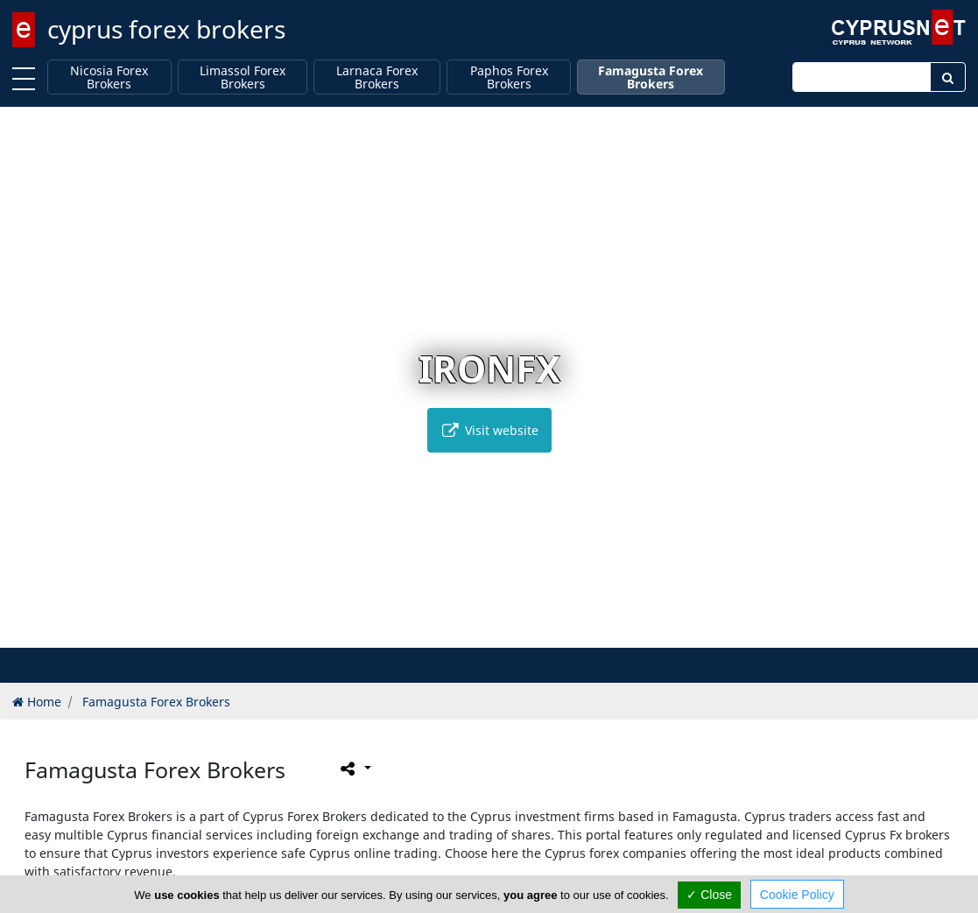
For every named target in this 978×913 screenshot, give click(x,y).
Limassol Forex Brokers (242, 77)
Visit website (489, 430)
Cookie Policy (797, 895)
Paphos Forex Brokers (509, 77)
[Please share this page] (354, 768)
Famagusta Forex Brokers (650, 77)
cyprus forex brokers (166, 29)
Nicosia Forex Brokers (109, 77)
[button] (452, 631)
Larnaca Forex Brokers (377, 77)
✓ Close (709, 895)
